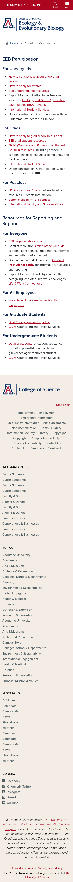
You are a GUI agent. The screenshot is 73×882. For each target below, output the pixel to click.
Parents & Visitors (14, 518)
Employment (26, 413)
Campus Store (12, 643)
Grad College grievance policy (29, 322)
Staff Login (63, 405)
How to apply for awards (25, 86)
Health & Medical (14, 599)
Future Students (13, 474)
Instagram (13, 792)
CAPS (12, 327)
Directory (8, 733)
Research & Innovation (17, 615)
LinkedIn (12, 797)
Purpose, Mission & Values (20, 681)
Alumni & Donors (13, 502)
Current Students (14, 480)
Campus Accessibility (45, 438)
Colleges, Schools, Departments (24, 577)
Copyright (59, 433)
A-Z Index (8, 700)
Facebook (13, 781)
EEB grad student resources (27, 141)
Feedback (37, 448)
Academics (10, 560)
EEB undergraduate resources (29, 91)
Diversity (8, 582)
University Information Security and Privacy (36, 868)
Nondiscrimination (24, 428)
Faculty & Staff (12, 496)
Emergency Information (37, 418)
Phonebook (10, 722)
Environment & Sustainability (22, 588)
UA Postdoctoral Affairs (24, 190)
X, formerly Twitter (19, 786)
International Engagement (20, 659)
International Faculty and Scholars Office (36, 204)
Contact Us (53, 443)
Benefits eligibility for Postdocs (30, 200)
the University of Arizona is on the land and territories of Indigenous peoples (36, 824)
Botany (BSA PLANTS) (32, 105)
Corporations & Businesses (20, 524)
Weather (8, 728)
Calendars (9, 706)
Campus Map (11, 711)
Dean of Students (20, 344)
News (6, 717)
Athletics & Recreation (17, 571)
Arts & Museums (13, 566)
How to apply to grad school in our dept (35, 136)
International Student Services (29, 109)
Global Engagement (16, 593)
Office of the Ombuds (49, 246)
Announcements (54, 423)
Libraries (8, 604)
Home (14, 43)
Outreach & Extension (17, 610)
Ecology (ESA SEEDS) (36, 100)
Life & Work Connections (25, 284)
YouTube (12, 803)
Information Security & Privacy (27, 433)
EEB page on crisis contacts (27, 241)
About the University (16, 555)
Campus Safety (50, 428)
